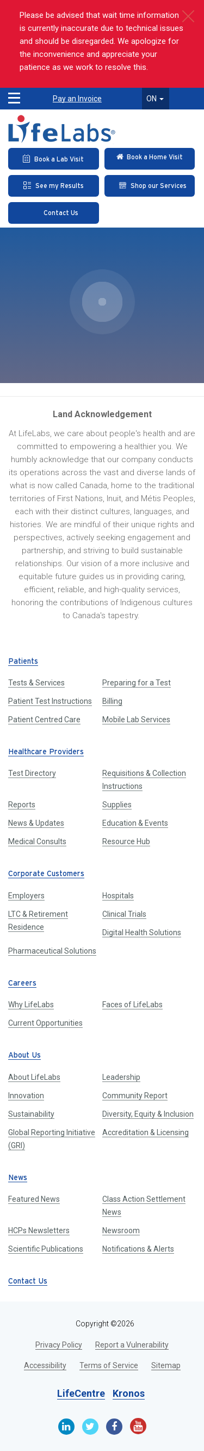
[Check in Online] (149, 159)
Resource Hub (126, 841)
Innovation (26, 1095)
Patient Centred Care (44, 719)
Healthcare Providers (46, 752)
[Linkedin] (66, 1426)
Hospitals (118, 895)
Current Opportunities (45, 1023)
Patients (23, 661)
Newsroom (121, 1230)
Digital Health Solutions (141, 932)
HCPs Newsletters (39, 1230)
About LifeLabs (34, 1077)
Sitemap (166, 1365)
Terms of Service (108, 1365)
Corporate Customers (46, 874)
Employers (26, 895)
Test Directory (32, 773)
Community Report (135, 1095)
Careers (22, 983)
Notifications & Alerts (138, 1249)
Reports (21, 804)
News (17, 1178)
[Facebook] (114, 1426)
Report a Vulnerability (132, 1344)
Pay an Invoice (77, 98)
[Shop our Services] (149, 186)
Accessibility (45, 1365)
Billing (112, 701)
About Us (24, 1055)
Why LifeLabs (31, 1004)
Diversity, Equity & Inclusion (148, 1114)
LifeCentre (81, 1393)
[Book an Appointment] (53, 159)
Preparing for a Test (136, 682)
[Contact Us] (53, 213)
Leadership (121, 1077)
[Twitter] (90, 1426)
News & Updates (36, 823)
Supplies (117, 804)
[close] (188, 16)
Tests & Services (36, 682)
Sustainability (31, 1114)
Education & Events (135, 823)
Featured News (34, 1199)
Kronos (129, 1393)
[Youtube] (138, 1426)
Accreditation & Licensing (145, 1132)
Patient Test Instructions (50, 701)
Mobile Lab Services (136, 719)
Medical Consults (37, 841)
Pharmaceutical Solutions (52, 951)
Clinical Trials (124, 914)
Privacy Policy (58, 1344)
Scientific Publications (45, 1249)
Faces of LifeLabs (132, 1004)
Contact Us (27, 1281)
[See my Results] (53, 186)
